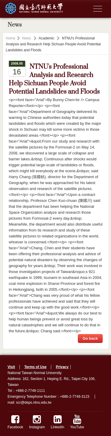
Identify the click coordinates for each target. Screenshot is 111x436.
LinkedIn (57, 422)
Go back (90, 338)
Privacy (62, 367)
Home (10, 38)
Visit (11, 367)
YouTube (77, 422)
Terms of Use (35, 367)
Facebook (15, 422)
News (26, 38)
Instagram (37, 422)
